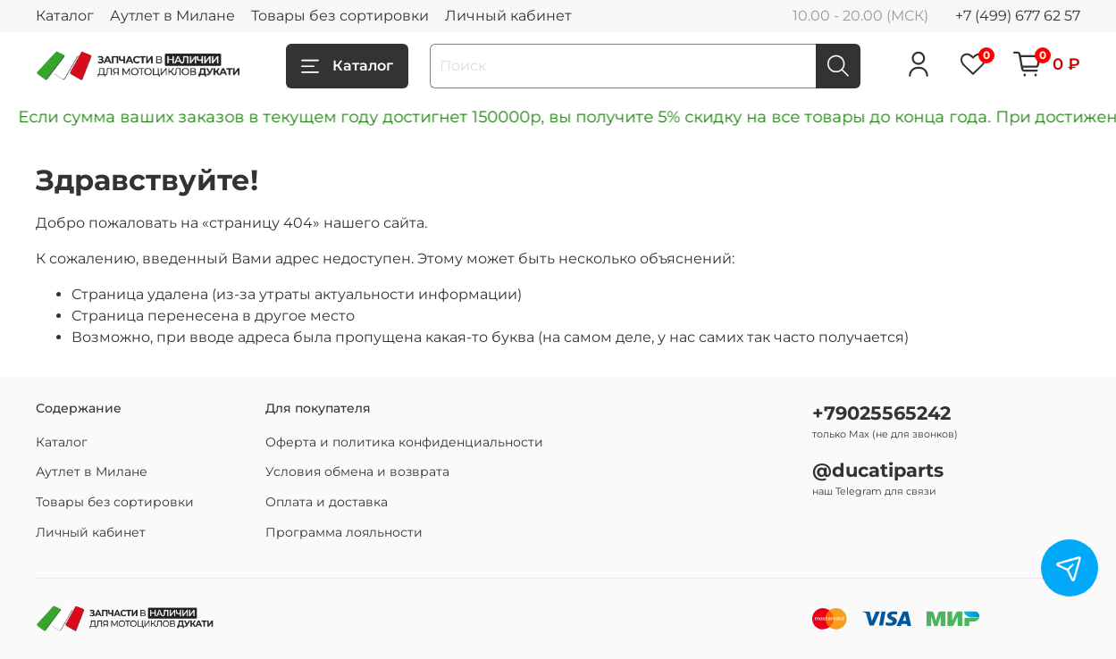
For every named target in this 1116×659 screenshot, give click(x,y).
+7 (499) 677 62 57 (1017, 15)
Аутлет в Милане (172, 15)
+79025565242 (881, 413)
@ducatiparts (878, 470)
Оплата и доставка (326, 502)
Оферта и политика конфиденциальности (404, 442)
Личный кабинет (508, 15)
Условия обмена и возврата (357, 471)
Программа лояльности (344, 532)
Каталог (65, 15)
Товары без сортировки (340, 15)
